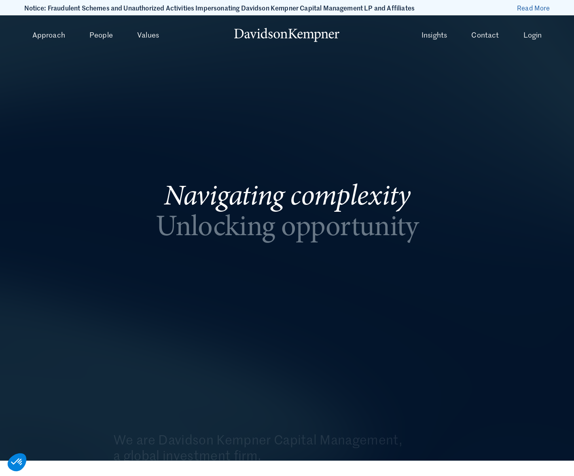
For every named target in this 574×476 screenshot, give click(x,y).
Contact (485, 35)
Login (532, 35)
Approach (48, 35)
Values (148, 35)
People (101, 35)
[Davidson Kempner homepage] (286, 35)
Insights (434, 35)
